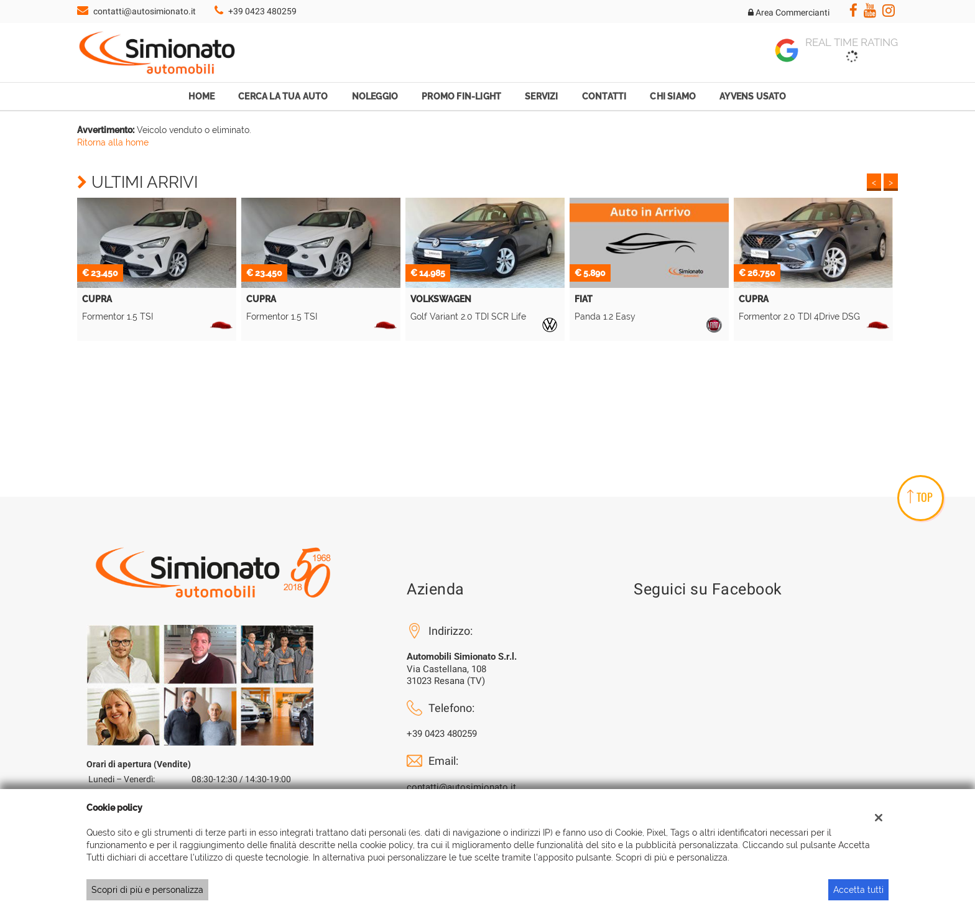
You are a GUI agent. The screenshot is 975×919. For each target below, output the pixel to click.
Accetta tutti (858, 890)
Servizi (541, 96)
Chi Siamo (673, 96)
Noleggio (375, 96)
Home (201, 96)
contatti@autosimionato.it (144, 11)
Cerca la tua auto (283, 96)
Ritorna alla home (113, 142)
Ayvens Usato (752, 96)
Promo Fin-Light (461, 96)
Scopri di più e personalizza (147, 890)
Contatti (604, 96)
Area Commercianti (788, 12)
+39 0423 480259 (262, 11)
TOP (920, 497)
